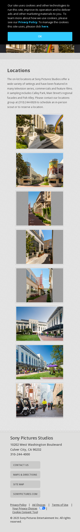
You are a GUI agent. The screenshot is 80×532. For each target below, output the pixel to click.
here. (45, 26)
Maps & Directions (25, 474)
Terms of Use (60, 505)
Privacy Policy (18, 505)
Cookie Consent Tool (25, 512)
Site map (18, 484)
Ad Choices (38, 505)
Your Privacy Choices (24, 508)
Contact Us (21, 465)
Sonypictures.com (25, 494)
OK (40, 36)
